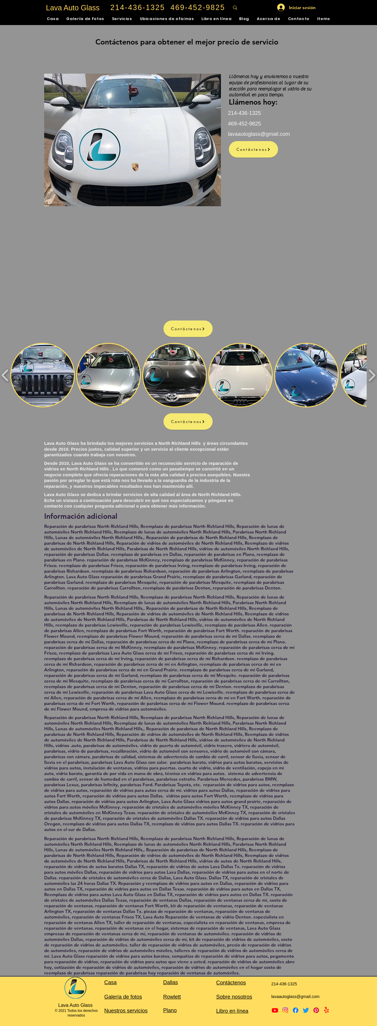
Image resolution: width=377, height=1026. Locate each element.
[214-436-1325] (138, 7)
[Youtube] (275, 1010)
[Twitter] (306, 1010)
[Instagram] (285, 1010)
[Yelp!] (326, 1010)
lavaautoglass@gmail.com (259, 134)
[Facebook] (295, 1010)
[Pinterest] (316, 1010)
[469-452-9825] (198, 7)
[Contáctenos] (253, 149)
